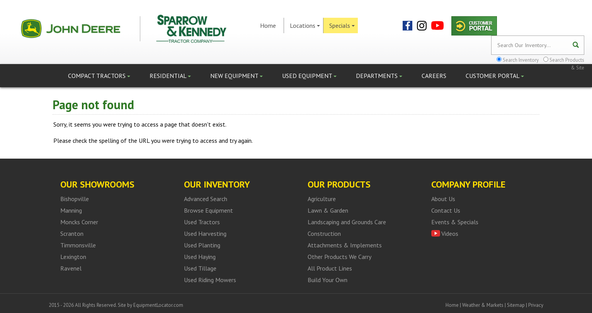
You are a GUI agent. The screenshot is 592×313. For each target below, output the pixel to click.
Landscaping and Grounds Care (347, 222)
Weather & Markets (483, 305)
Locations (305, 25)
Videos (449, 233)
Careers (434, 76)
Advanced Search (205, 199)
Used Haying (200, 257)
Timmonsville (78, 245)
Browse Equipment (208, 210)
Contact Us (445, 210)
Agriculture (322, 199)
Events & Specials (454, 222)
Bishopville (74, 199)
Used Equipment (309, 76)
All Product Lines (330, 268)
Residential (170, 76)
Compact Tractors (99, 76)
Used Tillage (200, 268)
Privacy (535, 305)
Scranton (71, 233)
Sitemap (516, 305)
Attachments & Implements (345, 245)
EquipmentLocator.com (158, 305)
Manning (71, 210)
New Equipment (236, 76)
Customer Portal (495, 76)
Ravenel (71, 268)
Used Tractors (202, 222)
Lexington (73, 257)
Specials (342, 25)
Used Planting (202, 245)
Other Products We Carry (339, 257)
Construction (324, 233)
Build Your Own (327, 280)
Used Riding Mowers (210, 280)
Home (268, 25)
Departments (379, 76)
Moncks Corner (79, 222)
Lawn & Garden (328, 210)
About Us (443, 199)
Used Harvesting (205, 233)
